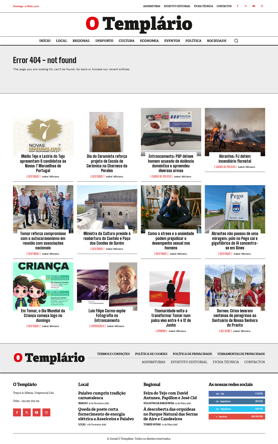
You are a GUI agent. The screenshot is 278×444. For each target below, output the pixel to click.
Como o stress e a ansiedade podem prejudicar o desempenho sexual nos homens (171, 240)
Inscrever (257, 416)
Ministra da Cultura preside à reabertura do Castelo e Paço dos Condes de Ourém (107, 238)
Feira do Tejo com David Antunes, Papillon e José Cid (170, 395)
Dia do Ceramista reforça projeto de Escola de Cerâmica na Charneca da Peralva (107, 163)
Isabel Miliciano (50, 176)
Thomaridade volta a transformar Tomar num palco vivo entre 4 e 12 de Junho (171, 318)
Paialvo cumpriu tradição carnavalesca (102, 395)
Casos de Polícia (161, 176)
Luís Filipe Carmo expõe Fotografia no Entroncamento (107, 315)
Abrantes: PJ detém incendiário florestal (235, 158)
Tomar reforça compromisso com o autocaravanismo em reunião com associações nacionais (43, 240)
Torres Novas (152, 424)
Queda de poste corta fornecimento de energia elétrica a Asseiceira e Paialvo (106, 414)
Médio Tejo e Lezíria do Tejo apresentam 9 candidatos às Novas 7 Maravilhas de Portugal (43, 163)
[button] (236, 40)
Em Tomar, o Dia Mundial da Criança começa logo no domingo (43, 315)
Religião (225, 331)
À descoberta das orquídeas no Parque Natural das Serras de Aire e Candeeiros (170, 414)
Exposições (97, 326)
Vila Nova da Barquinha (158, 403)
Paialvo (83, 403)
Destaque (33, 176)
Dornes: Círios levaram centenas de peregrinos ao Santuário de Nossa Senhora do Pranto (235, 318)
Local (82, 424)
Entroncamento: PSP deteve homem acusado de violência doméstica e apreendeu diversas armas (171, 163)
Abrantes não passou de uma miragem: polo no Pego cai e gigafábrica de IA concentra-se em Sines (235, 240)
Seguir (259, 401)
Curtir (259, 393)
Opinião (161, 331)
